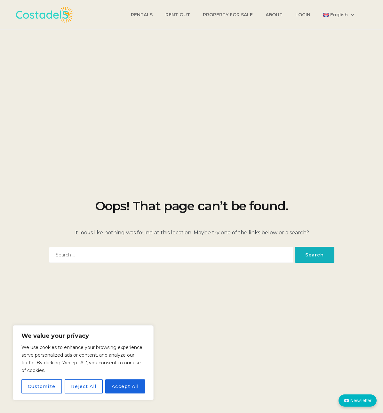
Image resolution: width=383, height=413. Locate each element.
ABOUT (274, 15)
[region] (83, 362)
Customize (41, 386)
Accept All (125, 386)
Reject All (84, 386)
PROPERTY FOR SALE (228, 15)
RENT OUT (177, 15)
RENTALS (142, 15)
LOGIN (302, 15)
